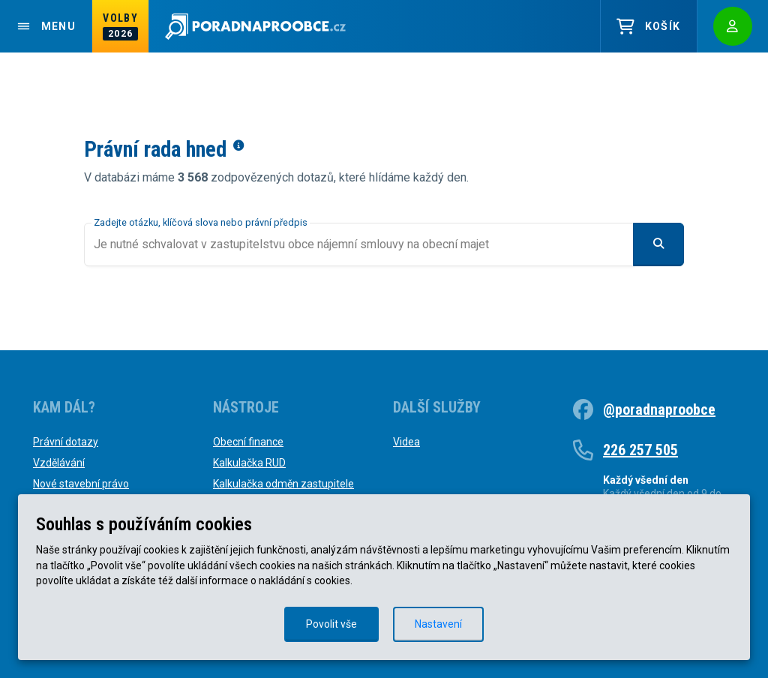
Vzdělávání (59, 463)
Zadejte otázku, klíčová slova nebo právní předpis (201, 222)
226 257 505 (640, 450)
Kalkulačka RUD (249, 463)
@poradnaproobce (659, 409)
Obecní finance (248, 442)
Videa (406, 442)
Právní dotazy (65, 442)
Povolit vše (331, 624)
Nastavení (438, 624)
